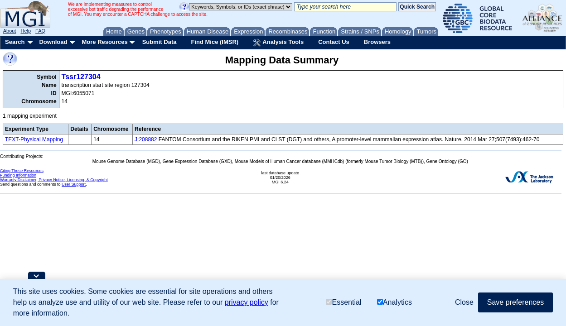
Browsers (377, 41)
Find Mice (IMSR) (214, 41)
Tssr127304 (81, 77)
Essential (343, 302)
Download (53, 41)
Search (14, 41)
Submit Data (159, 41)
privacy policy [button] (246, 302)
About (9, 31)
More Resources (104, 41)
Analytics (394, 302)
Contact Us (333, 41)
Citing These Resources (22, 170)
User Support (74, 184)
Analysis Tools (278, 42)
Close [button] (464, 302)
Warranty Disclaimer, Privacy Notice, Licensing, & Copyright (54, 179)
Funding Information (18, 175)
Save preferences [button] (515, 302)
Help (25, 31)
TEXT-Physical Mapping (34, 139)
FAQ (40, 31)
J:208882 (146, 139)
